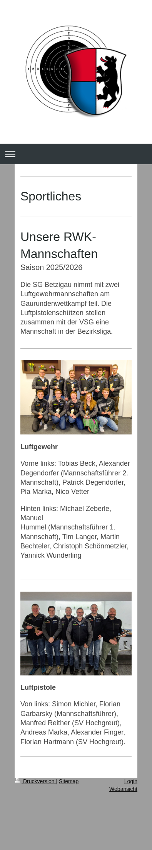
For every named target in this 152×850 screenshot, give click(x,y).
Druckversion (35, 781)
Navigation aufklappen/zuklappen (76, 154)
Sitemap (69, 781)
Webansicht (123, 789)
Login (130, 781)
